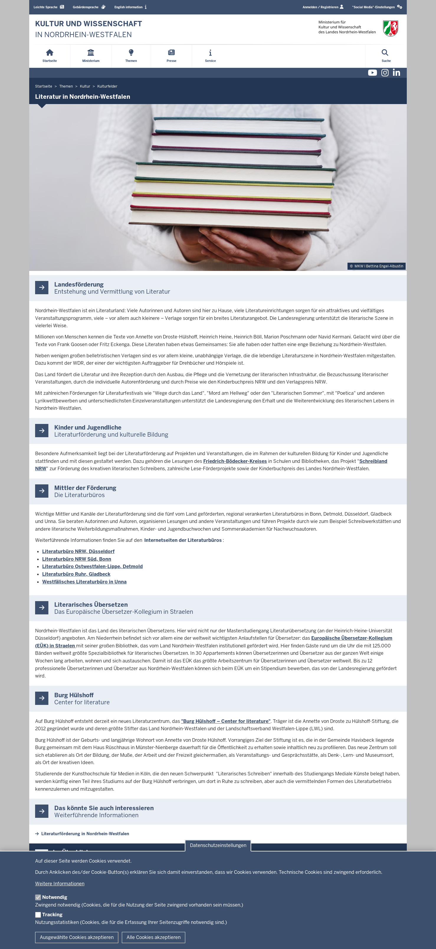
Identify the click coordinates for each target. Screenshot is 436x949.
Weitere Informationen (59, 884)
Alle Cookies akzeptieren (154, 937)
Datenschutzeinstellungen (218, 846)
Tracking (52, 915)
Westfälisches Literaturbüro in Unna (84, 582)
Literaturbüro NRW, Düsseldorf (78, 551)
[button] (377, 7)
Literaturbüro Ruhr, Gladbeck (76, 574)
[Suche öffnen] (386, 56)
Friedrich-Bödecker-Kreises (235, 461)
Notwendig (54, 897)
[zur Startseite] (88, 29)
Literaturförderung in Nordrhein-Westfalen (85, 833)
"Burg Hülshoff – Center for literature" (226, 721)
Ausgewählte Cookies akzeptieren (77, 937)
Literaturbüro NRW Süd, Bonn (76, 559)
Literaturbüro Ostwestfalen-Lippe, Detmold (92, 566)
